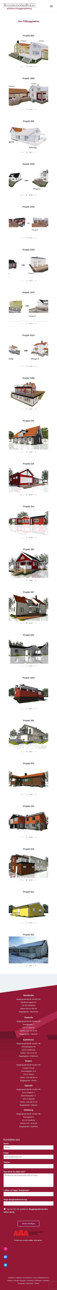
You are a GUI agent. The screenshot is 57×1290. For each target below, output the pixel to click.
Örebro (37, 1283)
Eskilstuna (38, 1280)
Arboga (15, 1280)
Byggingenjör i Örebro (28, 1080)
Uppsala (46, 1280)
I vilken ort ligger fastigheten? (17, 1190)
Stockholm (29, 1283)
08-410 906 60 (31, 1008)
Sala (34, 1277)
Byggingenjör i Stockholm (28, 1012)
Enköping (30, 1280)
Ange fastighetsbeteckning (16, 1200)
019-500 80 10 (31, 1077)
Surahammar (27, 1277)
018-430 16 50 (31, 1102)
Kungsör (23, 1280)
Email (7, 1153)
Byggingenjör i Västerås (28, 1034)
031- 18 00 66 (31, 1123)
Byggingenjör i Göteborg (28, 1126)
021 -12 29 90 (31, 1031)
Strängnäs (21, 1283)
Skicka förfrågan (28, 1224)
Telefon (7, 1162)
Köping (9, 1280)
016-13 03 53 (31, 1053)
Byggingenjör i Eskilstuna (28, 1056)
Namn (7, 1144)
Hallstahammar (43, 1277)
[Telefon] (28, 1166)
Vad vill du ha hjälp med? (15, 1172)
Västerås (11, 1277)
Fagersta (19, 1277)
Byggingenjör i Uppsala (28, 1105)
